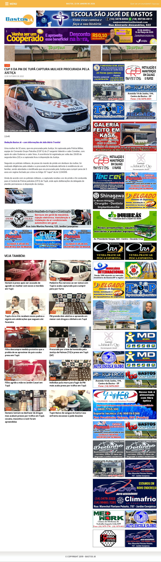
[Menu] (11, 3)
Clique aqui (155, 4)
